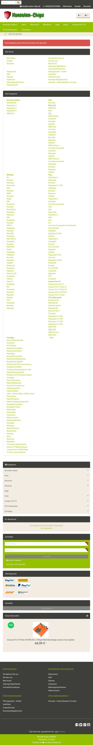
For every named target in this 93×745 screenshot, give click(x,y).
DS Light (10, 180)
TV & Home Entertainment (16, 444)
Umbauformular (54, 77)
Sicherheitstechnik (14, 420)
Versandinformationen (56, 69)
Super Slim (52, 212)
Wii (8, 287)
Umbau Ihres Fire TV (56, 284)
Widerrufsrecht (12, 85)
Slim (50, 113)
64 (8, 177)
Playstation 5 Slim (55, 260)
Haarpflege (11, 354)
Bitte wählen (46, 608)
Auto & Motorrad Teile (15, 340)
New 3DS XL (11, 239)
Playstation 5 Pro (54, 255)
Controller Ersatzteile (56, 148)
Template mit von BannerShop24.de (46, 742)
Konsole (51, 244)
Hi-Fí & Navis (11, 346)
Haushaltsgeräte (13, 399)
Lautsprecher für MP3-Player (17, 450)
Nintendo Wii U (53, 311)
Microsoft (34, 25)
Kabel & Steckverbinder (15, 372)
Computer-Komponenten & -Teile (19, 370)
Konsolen (51, 103)
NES (8, 188)
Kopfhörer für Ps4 (55, 233)
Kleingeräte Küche (13, 407)
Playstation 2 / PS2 (55, 185)
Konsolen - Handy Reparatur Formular (62, 82)
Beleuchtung (11, 431)
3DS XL (9, 225)
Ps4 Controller (53, 228)
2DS (8, 201)
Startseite (87, 6)
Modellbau (11, 442)
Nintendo (47, 25)
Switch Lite (11, 265)
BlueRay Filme (53, 300)
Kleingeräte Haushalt (14, 404)
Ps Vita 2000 (53, 268)
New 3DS (10, 233)
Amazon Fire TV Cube (56, 295)
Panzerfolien (11, 396)
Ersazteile (52, 151)
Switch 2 (10, 281)
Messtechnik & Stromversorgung (19, 364)
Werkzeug (10, 426)
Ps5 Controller (53, 247)
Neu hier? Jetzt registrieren (16, 564)
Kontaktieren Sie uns (56, 58)
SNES (9, 193)
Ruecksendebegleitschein (58, 80)
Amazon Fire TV (79, 25)
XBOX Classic (53, 332)
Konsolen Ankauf (10, 25)
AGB (8, 74)
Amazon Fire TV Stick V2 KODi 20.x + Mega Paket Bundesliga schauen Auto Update (40, 640)
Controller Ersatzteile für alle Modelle (62, 225)
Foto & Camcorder (13, 380)
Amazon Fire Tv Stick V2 (57, 290)
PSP (49, 276)
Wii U (9, 300)
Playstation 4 (11, 108)
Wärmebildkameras (14, 383)
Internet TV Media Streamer (17, 447)
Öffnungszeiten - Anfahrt (57, 72)
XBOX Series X (53, 159)
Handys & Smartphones (15, 386)
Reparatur (52, 140)
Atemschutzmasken (14, 351)
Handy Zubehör (12, 391)
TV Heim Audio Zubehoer (16, 452)
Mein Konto (67, 6)
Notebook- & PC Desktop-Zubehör (19, 375)
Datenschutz (11, 72)
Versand (62, 732)
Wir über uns (53, 61)
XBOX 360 (52, 108)
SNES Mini (11, 247)
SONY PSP (52, 327)
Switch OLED (11, 273)
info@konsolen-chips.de (31, 6)
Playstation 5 (11, 111)
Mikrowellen (11, 410)
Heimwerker (11, 412)
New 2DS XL (11, 209)
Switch (9, 249)
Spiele (9, 199)
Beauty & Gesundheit (14, 348)
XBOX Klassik (53, 116)
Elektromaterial (12, 418)
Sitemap (10, 77)
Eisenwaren (11, 415)
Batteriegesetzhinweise (15, 82)
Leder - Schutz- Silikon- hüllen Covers (20, 394)
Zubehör (51, 124)
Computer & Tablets (14, 367)
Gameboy (10, 183)
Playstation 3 (11, 105)
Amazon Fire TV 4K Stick (57, 292)
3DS (8, 217)
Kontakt (78, 6)
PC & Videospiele (10, 30)
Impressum (11, 80)
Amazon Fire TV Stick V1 (57, 287)
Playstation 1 (53, 177)
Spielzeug (10, 439)
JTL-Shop (51, 740)
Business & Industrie (14, 356)
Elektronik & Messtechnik (16, 359)
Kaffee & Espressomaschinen (18, 402)
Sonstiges (26, 30)
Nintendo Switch (54, 306)
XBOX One (10, 113)
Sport (9, 436)
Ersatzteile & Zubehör (15, 362)
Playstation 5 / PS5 (55, 324)
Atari (24, 25)
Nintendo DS (53, 303)
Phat (50, 111)
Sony (66, 25)
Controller (52, 129)
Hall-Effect (52, 74)
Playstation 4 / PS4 (55, 322)
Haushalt (10, 434)
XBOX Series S (53, 145)
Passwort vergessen (14, 560)
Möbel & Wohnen (13, 428)
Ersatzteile (52, 119)
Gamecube (11, 185)
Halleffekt (52, 135)
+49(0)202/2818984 (52, 6)
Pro (49, 223)
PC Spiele (51, 314)
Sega (57, 25)
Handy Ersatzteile (13, 388)
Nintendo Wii (11, 103)
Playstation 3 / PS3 (55, 319)
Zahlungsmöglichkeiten (57, 66)
